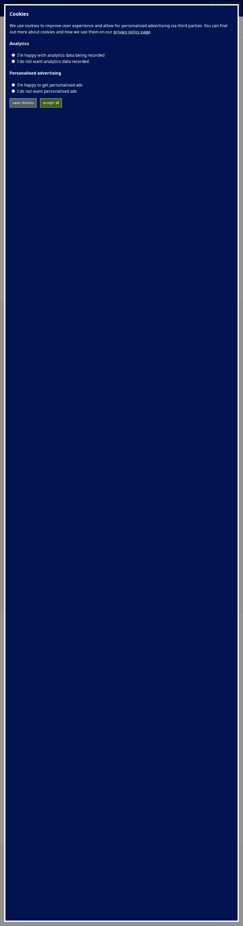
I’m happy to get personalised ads (50, 85)
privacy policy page (131, 32)
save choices (23, 102)
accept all (51, 102)
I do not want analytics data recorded (53, 61)
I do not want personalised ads (47, 91)
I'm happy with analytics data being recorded (61, 55)
